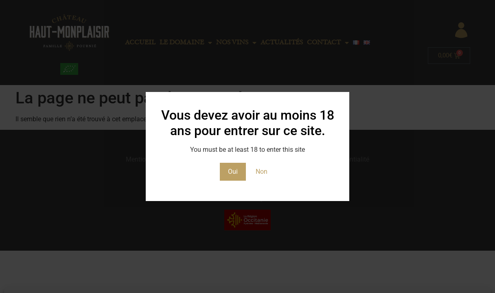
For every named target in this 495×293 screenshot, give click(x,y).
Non (261, 171)
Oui (233, 171)
